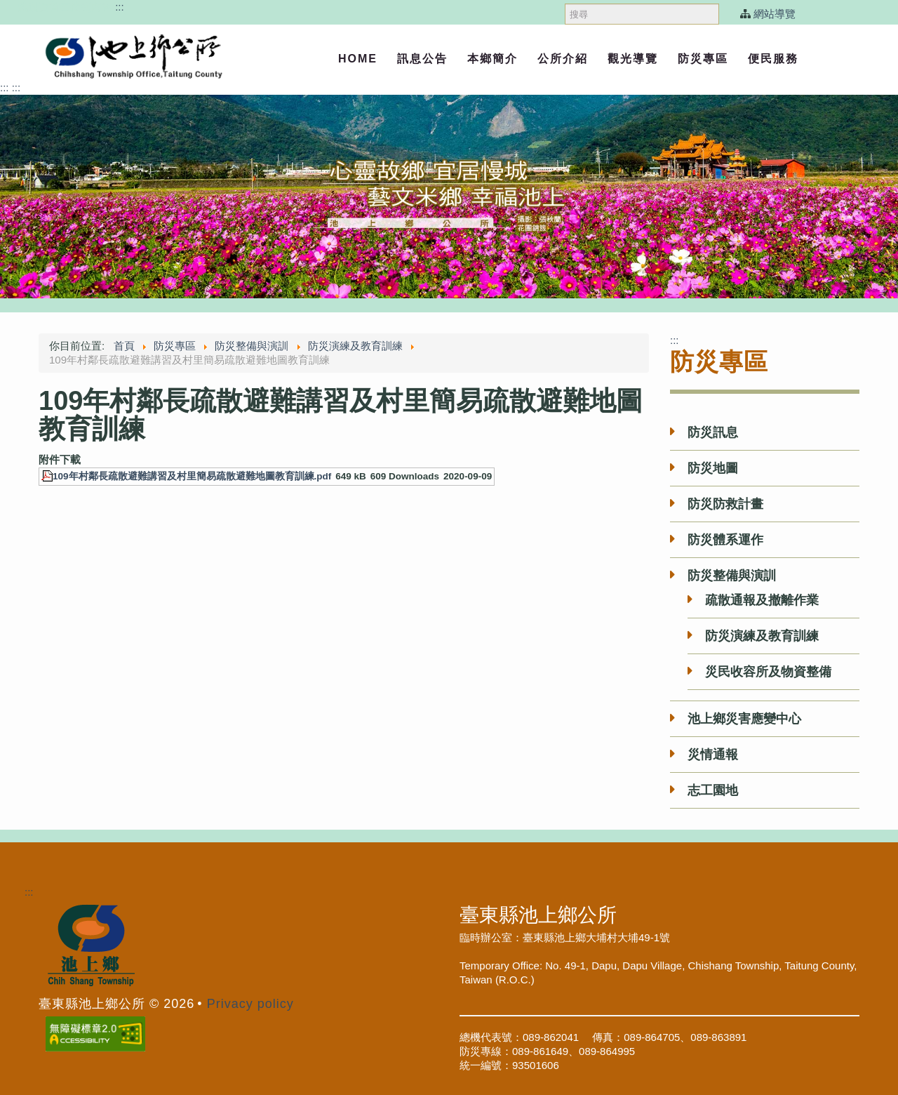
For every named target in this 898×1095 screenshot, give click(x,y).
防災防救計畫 (725, 504)
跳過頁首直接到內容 (65, 7)
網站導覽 (774, 14)
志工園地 (713, 790)
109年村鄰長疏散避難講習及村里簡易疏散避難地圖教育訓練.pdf (192, 476)
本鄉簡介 (492, 59)
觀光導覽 (633, 59)
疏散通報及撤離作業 (762, 600)
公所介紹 (562, 59)
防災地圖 (713, 468)
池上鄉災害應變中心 (744, 719)
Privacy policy (250, 1004)
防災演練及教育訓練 (762, 636)
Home (357, 59)
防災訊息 (713, 432)
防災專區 (703, 59)
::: (119, 7)
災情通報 (713, 755)
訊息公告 (422, 59)
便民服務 (773, 59)
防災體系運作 (725, 540)
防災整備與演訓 (732, 576)
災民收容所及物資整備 (768, 672)
